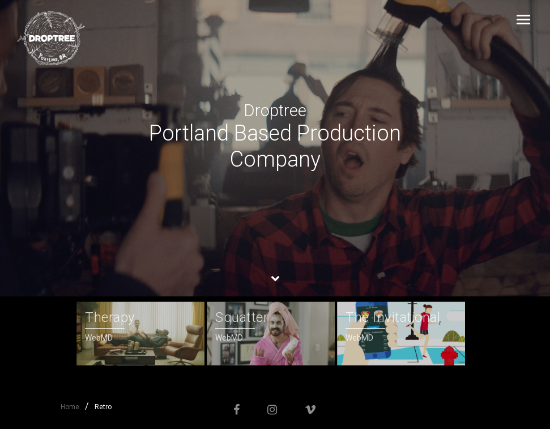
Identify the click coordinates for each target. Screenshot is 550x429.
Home (70, 407)
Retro (103, 407)
